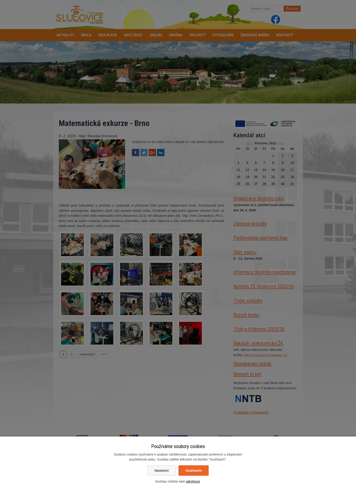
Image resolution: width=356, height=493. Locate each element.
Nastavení (161, 470)
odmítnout (193, 481)
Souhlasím (193, 470)
